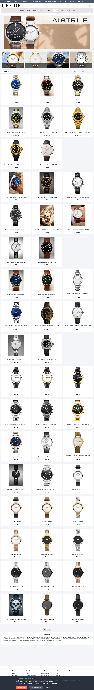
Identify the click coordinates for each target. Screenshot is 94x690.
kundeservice (15, 682)
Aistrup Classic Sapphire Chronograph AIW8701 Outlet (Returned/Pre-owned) (57, 325)
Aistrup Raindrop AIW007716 (81, 617)
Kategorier (48, 10)
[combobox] (52, 5)
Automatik (7, 82)
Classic (7, 84)
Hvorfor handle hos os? (31, 675)
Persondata (29, 677)
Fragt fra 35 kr (25, 1)
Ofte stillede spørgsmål (17, 677)
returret (8, 1)
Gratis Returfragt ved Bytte (37, 1)
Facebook (72, 673)
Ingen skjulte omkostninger (50, 1)
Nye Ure (68, 10)
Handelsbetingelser (30, 680)
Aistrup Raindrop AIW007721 (57, 617)
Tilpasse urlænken (45, 675)
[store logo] (11, 5)
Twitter (71, 676)
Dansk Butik (17, 1)
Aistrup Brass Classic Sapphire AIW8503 (57, 293)
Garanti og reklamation (46, 677)
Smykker (62, 10)
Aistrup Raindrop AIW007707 (57, 585)
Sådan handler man (45, 680)
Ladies (6, 77)
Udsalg (56, 10)
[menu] (47, 10)
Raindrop (7, 89)
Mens (6, 80)
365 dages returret (45, 673)
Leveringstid (14, 673)
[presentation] (1, 1)
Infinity (6, 87)
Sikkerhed (14, 680)
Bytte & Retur (15, 675)
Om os (73, 10)
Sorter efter (79, 70)
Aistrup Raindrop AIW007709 (32, 585)
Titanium (6, 91)
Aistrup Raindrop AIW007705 (81, 585)
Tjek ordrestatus (44, 682)
